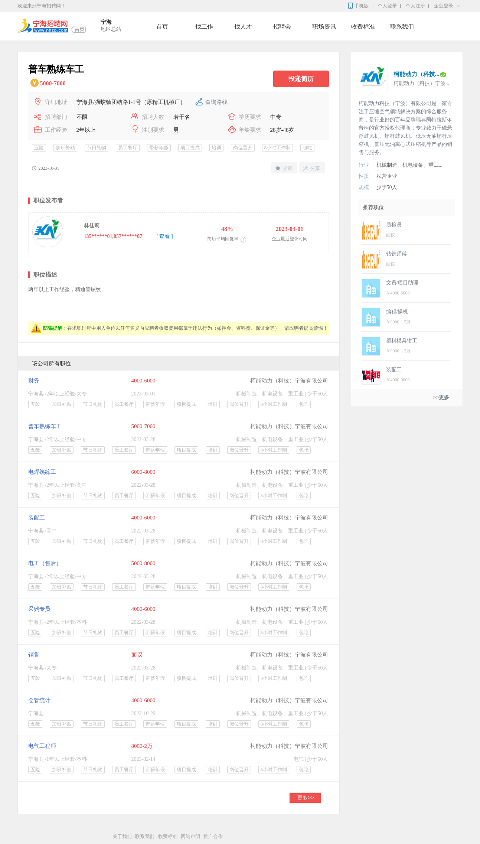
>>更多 (441, 397)
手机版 (361, 6)
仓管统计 (39, 700)
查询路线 (216, 102)
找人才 (243, 26)
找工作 (204, 26)
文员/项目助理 (402, 283)
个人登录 (387, 6)
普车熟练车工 (45, 426)
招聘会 (282, 26)
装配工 (36, 518)
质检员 (394, 225)
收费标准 (363, 26)
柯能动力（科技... (417, 74)
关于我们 (122, 836)
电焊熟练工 (42, 472)
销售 (33, 655)
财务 (33, 381)
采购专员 (39, 609)
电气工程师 (42, 746)
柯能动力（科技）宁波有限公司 (289, 381)
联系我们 (402, 26)
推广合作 (213, 836)
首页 (162, 26)
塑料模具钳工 (401, 340)
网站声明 (190, 836)
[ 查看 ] (164, 236)
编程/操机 (397, 312)
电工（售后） (45, 563)
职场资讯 (324, 26)
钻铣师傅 (396, 254)
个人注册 (415, 6)
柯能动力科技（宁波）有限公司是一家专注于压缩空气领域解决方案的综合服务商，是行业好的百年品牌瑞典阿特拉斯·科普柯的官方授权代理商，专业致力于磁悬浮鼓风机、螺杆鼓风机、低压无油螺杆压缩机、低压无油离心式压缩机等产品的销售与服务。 (406, 128)
